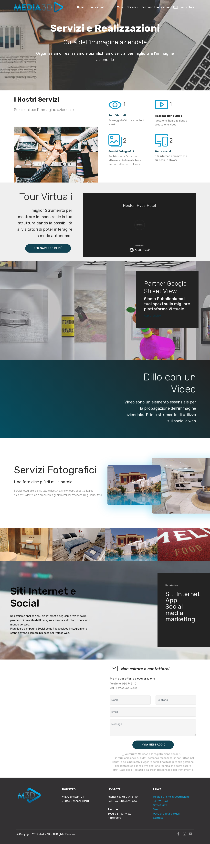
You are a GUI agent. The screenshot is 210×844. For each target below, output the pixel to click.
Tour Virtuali (96, 7)
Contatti (158, 817)
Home (80, 7)
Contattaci (184, 7)
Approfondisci (152, 319)
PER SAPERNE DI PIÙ (48, 256)
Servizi (131, 7)
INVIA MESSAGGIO (153, 752)
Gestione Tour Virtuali (155, 7)
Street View (115, 7)
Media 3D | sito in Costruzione (171, 796)
